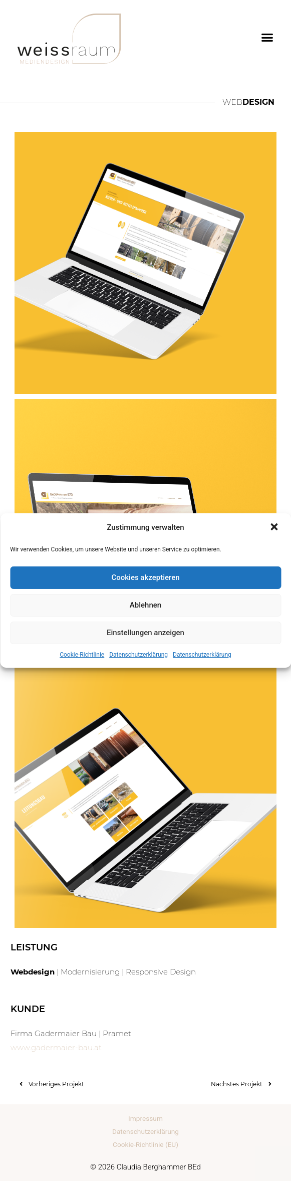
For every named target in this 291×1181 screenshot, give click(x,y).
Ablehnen (145, 605)
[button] (275, 528)
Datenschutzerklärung (138, 654)
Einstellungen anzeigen (145, 632)
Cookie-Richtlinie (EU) (145, 1144)
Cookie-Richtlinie (82, 654)
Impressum (145, 1118)
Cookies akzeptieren (145, 577)
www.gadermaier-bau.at (56, 1047)
